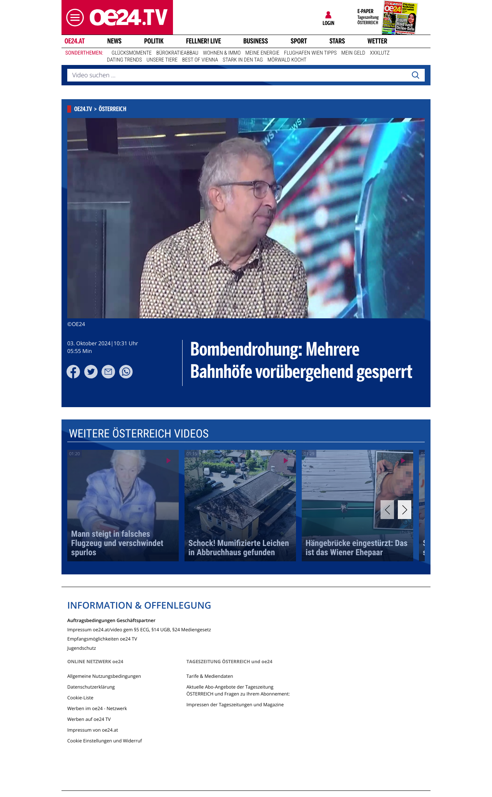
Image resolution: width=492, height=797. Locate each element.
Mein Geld (353, 53)
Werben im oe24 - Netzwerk (97, 708)
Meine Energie (262, 53)
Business (255, 41)
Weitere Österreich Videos (139, 434)
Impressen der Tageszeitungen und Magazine (235, 704)
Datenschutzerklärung (91, 687)
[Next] (404, 509)
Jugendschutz (81, 648)
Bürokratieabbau (177, 53)
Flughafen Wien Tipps (310, 53)
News (114, 41)
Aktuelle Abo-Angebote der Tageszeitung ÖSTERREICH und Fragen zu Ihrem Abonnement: (238, 690)
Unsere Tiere (162, 60)
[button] (73, 17)
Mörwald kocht (287, 60)
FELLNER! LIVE (203, 41)
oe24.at (75, 41)
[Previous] (387, 509)
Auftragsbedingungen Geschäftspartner (111, 620)
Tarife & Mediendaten (209, 676)
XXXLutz (379, 53)
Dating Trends (124, 60)
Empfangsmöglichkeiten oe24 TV (102, 638)
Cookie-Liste (80, 697)
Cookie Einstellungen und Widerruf (104, 740)
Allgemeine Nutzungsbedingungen (104, 676)
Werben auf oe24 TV (89, 719)
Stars (337, 41)
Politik (154, 41)
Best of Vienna (200, 60)
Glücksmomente (131, 53)
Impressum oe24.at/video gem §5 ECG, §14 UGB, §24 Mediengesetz (139, 629)
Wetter (377, 41)
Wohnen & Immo (222, 53)
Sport (299, 41)
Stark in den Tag (243, 60)
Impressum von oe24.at (92, 730)
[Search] (415, 75)
